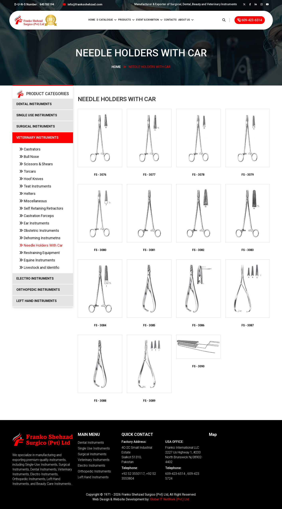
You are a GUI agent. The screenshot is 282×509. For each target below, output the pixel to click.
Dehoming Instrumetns (39, 238)
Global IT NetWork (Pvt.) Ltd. (170, 499)
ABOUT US (186, 19)
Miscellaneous (33, 201)
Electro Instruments (91, 465)
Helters (27, 193)
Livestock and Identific (39, 267)
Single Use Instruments (94, 448)
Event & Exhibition (149, 19)
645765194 (47, 4)
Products (126, 19)
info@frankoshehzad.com (85, 4)
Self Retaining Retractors (41, 208)
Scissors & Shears (36, 164)
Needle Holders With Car (41, 245)
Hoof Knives (31, 179)
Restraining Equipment (39, 253)
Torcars (27, 171)
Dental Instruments (91, 442)
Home (91, 19)
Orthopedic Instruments (94, 471)
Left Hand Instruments (93, 477)
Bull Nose (29, 156)
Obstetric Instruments (39, 230)
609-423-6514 (249, 20)
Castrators (30, 149)
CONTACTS (170, 19)
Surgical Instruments (92, 454)
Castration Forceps (36, 216)
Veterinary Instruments (93, 460)
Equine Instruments (37, 260)
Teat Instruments (35, 186)
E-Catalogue (107, 19)
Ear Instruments (34, 223)
